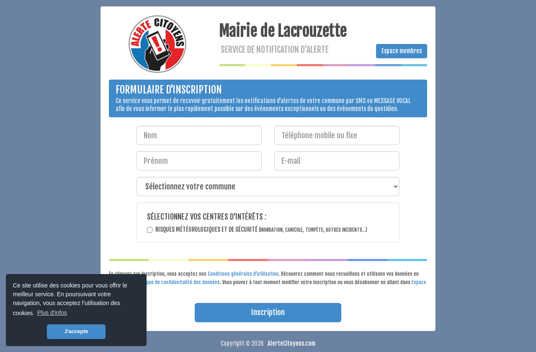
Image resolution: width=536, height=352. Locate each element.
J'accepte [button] (76, 331)
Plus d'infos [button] (52, 312)
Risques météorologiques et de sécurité (261, 229)
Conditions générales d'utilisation (243, 274)
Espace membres (401, 50)
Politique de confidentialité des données (177, 282)
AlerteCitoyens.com (291, 343)
